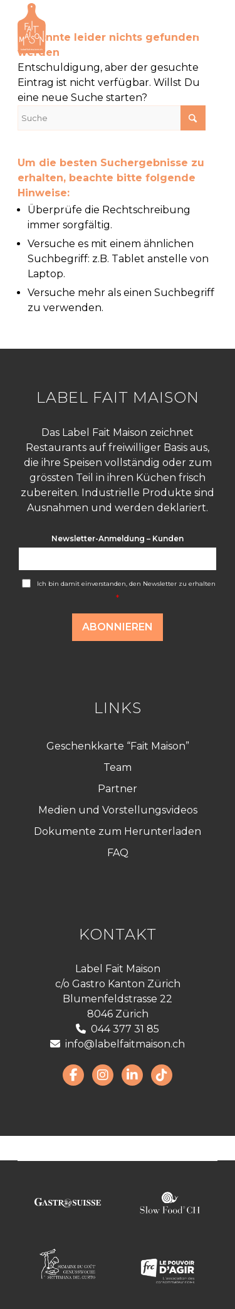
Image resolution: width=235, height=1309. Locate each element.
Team (117, 767)
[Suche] (112, 117)
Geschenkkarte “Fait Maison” (117, 746)
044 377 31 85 (117, 1029)
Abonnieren (117, 627)
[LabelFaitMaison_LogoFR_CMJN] (97, 28)
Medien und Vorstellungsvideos (117, 810)
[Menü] (200, 28)
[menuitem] (200, 28)
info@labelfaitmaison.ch (117, 1044)
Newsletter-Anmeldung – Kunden (117, 538)
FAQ (117, 853)
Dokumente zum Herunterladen (117, 831)
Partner (117, 789)
